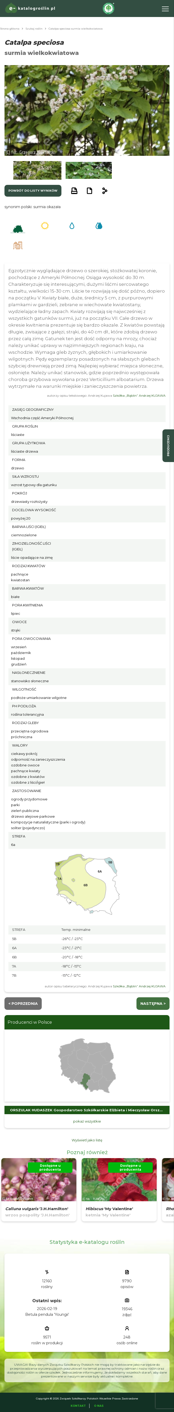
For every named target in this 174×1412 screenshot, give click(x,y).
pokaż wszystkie (87, 1121)
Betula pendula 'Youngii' (47, 1314)
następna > (153, 1003)
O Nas (99, 1406)
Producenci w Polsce (30, 1022)
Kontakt (78, 1406)
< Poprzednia (23, 1003)
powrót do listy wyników (32, 190)
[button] (37, 170)
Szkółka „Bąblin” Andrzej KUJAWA (139, 395)
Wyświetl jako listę (87, 1140)
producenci (168, 445)
